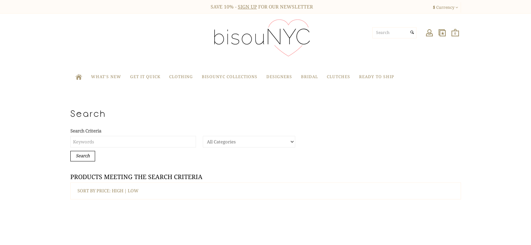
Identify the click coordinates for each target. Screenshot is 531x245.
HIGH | (120, 190)
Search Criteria (85, 131)
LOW (133, 190)
